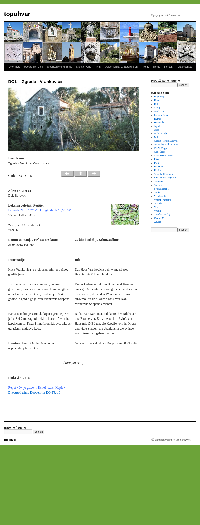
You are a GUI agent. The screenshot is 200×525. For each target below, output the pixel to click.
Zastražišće (159, 218)
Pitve (156, 159)
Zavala (157, 221)
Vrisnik (157, 210)
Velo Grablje (160, 196)
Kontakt (168, 66)
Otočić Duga (160, 148)
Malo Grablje (160, 133)
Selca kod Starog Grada (166, 177)
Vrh (156, 207)
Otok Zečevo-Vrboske (165, 155)
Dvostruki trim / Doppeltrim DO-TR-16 (34, 392)
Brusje (157, 100)
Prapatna (158, 166)
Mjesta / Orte (83, 66)
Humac (157, 118)
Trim (98, 66)
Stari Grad (159, 181)
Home (156, 66)
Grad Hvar (159, 111)
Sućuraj (158, 185)
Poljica (157, 162)
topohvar (17, 13)
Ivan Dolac (159, 122)
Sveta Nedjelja (161, 188)
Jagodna (158, 126)
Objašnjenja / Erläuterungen (121, 66)
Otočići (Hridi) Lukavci (166, 140)
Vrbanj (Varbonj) (162, 199)
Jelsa (156, 129)
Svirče (157, 192)
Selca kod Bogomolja (164, 174)
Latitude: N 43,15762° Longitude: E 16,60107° (39, 210)
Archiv (145, 66)
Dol (156, 104)
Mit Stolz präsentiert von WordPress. (173, 439)
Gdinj (157, 107)
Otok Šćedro (160, 151)
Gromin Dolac (161, 115)
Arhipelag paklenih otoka (166, 144)
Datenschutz (184, 66)
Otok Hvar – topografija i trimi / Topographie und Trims (40, 66)
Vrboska (158, 203)
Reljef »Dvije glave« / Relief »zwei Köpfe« (36, 387)
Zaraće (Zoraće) (162, 214)
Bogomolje (159, 96)
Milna (157, 137)
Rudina (157, 170)
